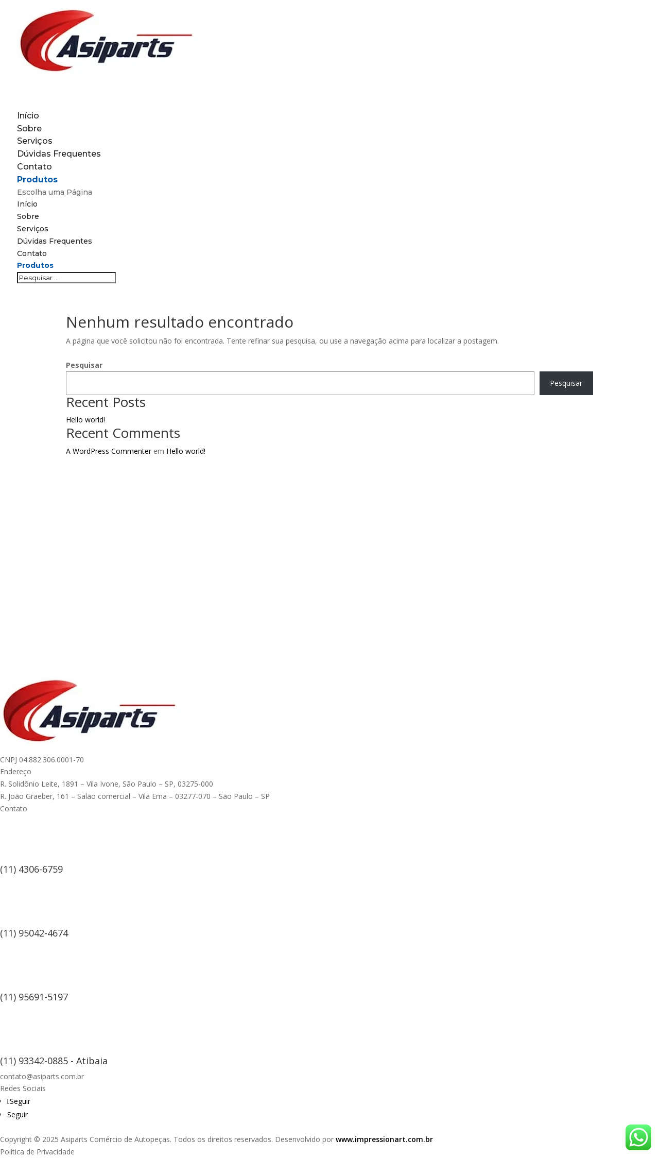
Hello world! (85, 419)
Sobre (28, 216)
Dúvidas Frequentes (59, 154)
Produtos (35, 265)
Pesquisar (84, 365)
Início (27, 204)
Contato (32, 253)
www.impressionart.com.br (384, 1139)
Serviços (32, 228)
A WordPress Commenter (108, 451)
